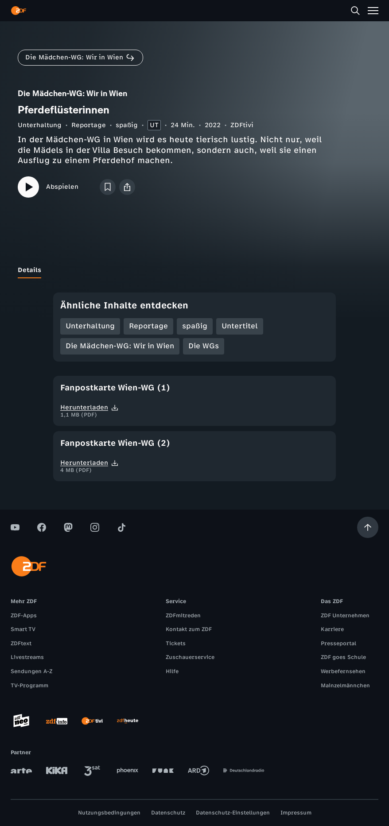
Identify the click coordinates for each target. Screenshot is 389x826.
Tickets (176, 643)
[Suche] (355, 10)
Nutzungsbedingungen (109, 813)
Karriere (332, 629)
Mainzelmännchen (345, 685)
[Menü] (373, 10)
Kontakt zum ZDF (189, 629)
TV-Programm (29, 685)
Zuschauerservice (190, 657)
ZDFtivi (241, 125)
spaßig (127, 125)
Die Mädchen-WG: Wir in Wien (120, 346)
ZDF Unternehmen (345, 615)
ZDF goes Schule (343, 657)
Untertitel (240, 326)
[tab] (29, 270)
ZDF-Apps (24, 615)
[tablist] (194, 270)
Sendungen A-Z (31, 671)
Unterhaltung (40, 125)
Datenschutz (168, 813)
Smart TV (23, 629)
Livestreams (27, 657)
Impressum (295, 813)
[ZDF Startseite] (19, 10)
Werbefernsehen (343, 671)
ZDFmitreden (183, 615)
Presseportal (338, 643)
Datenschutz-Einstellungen (233, 813)
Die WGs (203, 346)
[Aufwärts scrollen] (367, 527)
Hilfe (172, 671)
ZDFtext (21, 643)
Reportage (88, 125)
